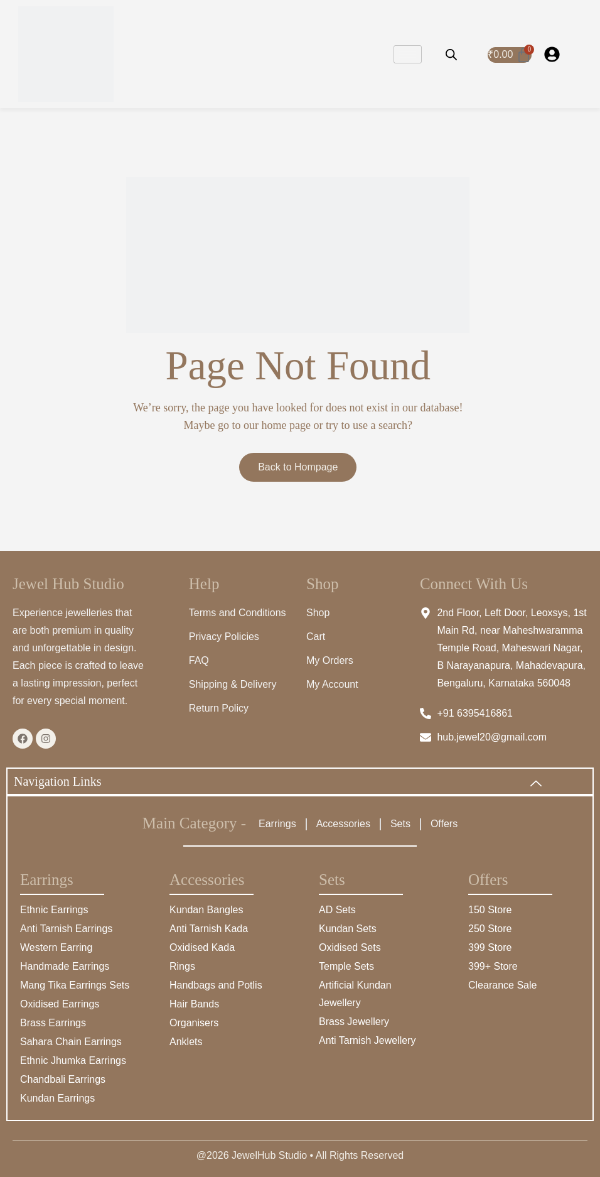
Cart (315, 636)
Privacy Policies (224, 636)
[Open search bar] (451, 54)
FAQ (199, 660)
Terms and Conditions (237, 612)
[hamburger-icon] (408, 54)
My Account (332, 684)
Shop (317, 612)
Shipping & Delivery (233, 684)
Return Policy (219, 708)
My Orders (329, 660)
